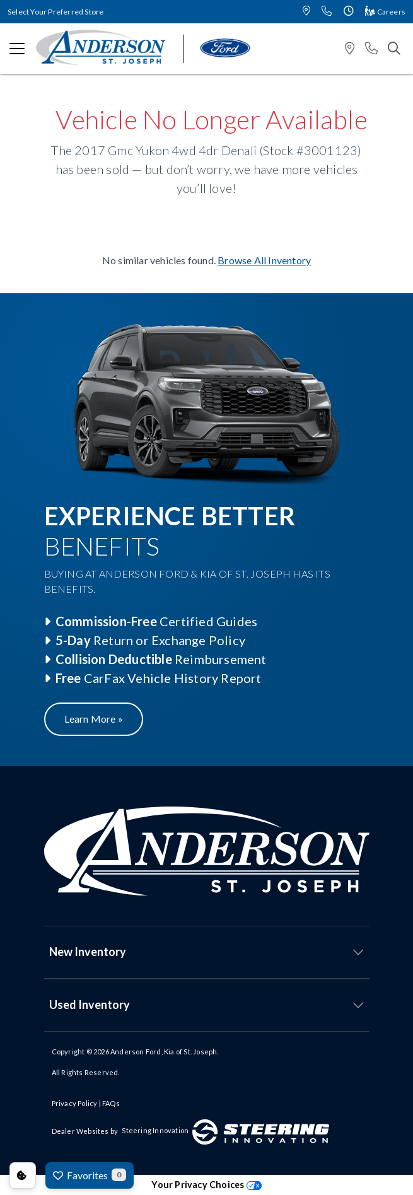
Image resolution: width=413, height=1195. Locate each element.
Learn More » (93, 719)
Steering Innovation (155, 1130)
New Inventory (87, 952)
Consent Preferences (22, 1175)
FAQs (111, 1103)
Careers (385, 11)
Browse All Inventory (264, 260)
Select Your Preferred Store (55, 11)
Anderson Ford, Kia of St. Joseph (163, 1051)
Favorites (89, 1175)
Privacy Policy (75, 1103)
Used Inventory (89, 1004)
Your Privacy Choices (206, 1184)
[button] (306, 11)
